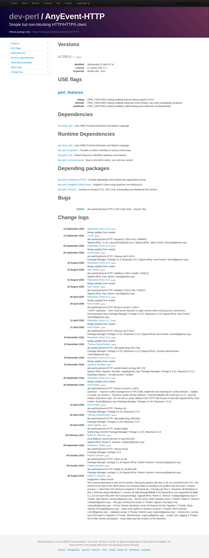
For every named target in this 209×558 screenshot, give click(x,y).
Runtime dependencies (30, 57)
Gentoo (61, 550)
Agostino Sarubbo (96, 364)
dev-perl (24, 16)
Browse (35, 3)
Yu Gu (90, 235)
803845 (80, 209)
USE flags (30, 48)
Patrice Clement (95, 455)
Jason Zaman (94, 425)
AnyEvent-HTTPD (77, 179)
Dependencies (30, 53)
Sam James (93, 269)
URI (70, 155)
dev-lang (62, 125)
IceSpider (146, 550)
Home (14, 3)
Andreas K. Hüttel (96, 445)
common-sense (76, 160)
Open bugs (30, 67)
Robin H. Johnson (96, 435)
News (24, 3)
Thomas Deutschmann (98, 344)
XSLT (105, 550)
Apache (85, 550)
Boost (112, 550)
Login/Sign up (83, 3)
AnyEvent (73, 150)
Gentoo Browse (188, 3)
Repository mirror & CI (98, 228)
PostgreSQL (73, 550)
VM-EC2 (72, 189)
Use (58, 3)
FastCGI (96, 550)
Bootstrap (134, 550)
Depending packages (30, 62)
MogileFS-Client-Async (79, 184)
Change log (30, 71)
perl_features (70, 92)
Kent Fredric (93, 252)
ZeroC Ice (122, 550)
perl (70, 125)
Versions (30, 43)
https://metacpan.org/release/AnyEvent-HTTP (55, 32)
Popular (48, 3)
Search (68, 3)
